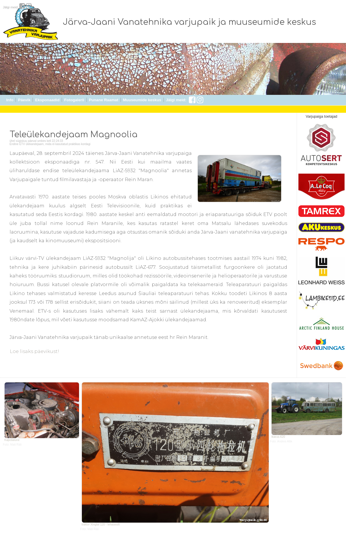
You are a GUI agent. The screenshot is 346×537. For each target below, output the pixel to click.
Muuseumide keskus (142, 100)
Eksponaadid (47, 100)
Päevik (24, 100)
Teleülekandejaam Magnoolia (74, 134)
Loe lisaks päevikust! (34, 351)
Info (10, 100)
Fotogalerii (74, 100)
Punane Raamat (103, 100)
